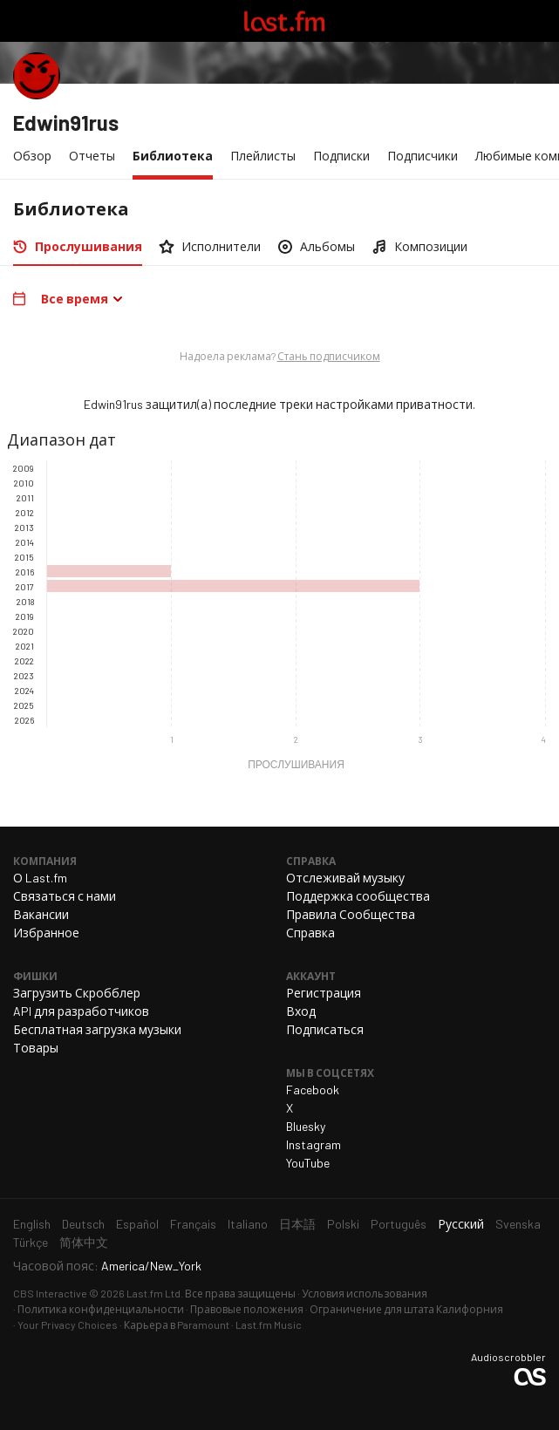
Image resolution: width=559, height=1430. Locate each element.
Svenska (518, 1223)
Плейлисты (263, 155)
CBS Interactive (50, 1293)
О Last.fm (40, 877)
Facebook (312, 1089)
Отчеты (92, 155)
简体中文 (83, 1242)
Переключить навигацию (21, 21)
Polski (343, 1223)
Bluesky (305, 1126)
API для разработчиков (81, 1011)
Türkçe (30, 1242)
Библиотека (177, 154)
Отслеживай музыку (345, 877)
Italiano (248, 1223)
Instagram (313, 1144)
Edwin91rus (66, 122)
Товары (35, 1047)
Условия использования (364, 1293)
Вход (301, 1011)
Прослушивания (93, 245)
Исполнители (221, 246)
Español (137, 1223)
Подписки (341, 155)
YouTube (308, 1162)
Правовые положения (246, 1309)
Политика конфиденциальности (100, 1309)
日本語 (297, 1223)
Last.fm (284, 21)
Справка (310, 932)
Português (398, 1223)
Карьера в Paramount (176, 1324)
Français (193, 1223)
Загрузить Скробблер (76, 992)
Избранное (46, 932)
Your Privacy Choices (67, 1324)
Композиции (430, 246)
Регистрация (323, 992)
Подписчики (422, 155)
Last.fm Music (268, 1324)
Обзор (32, 155)
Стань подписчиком (328, 356)
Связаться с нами (64, 896)
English (32, 1223)
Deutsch (83, 1223)
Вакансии (41, 914)
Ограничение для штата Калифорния (406, 1309)
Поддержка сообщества (358, 896)
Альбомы (327, 246)
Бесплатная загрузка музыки (97, 1029)
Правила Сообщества (350, 914)
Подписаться (325, 1029)
